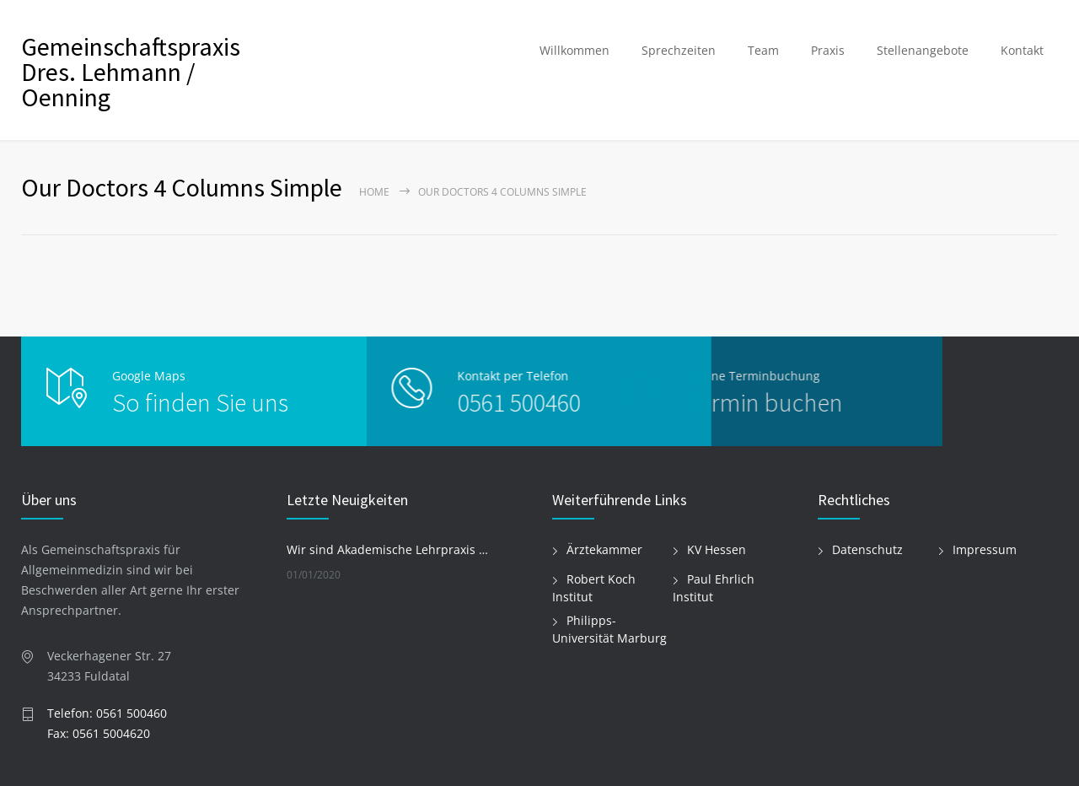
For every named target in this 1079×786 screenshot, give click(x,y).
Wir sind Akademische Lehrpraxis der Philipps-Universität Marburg (389, 549)
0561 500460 (485, 402)
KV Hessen (716, 549)
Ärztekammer (604, 549)
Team (763, 50)
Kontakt (1022, 50)
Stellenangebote (923, 50)
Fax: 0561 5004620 (98, 733)
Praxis (828, 50)
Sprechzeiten (678, 50)
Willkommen (574, 50)
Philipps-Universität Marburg (609, 629)
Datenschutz (867, 549)
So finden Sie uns (200, 402)
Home (374, 192)
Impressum (985, 549)
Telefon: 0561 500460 (107, 713)
